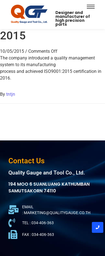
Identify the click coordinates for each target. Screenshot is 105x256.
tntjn (10, 94)
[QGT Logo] (29, 13)
